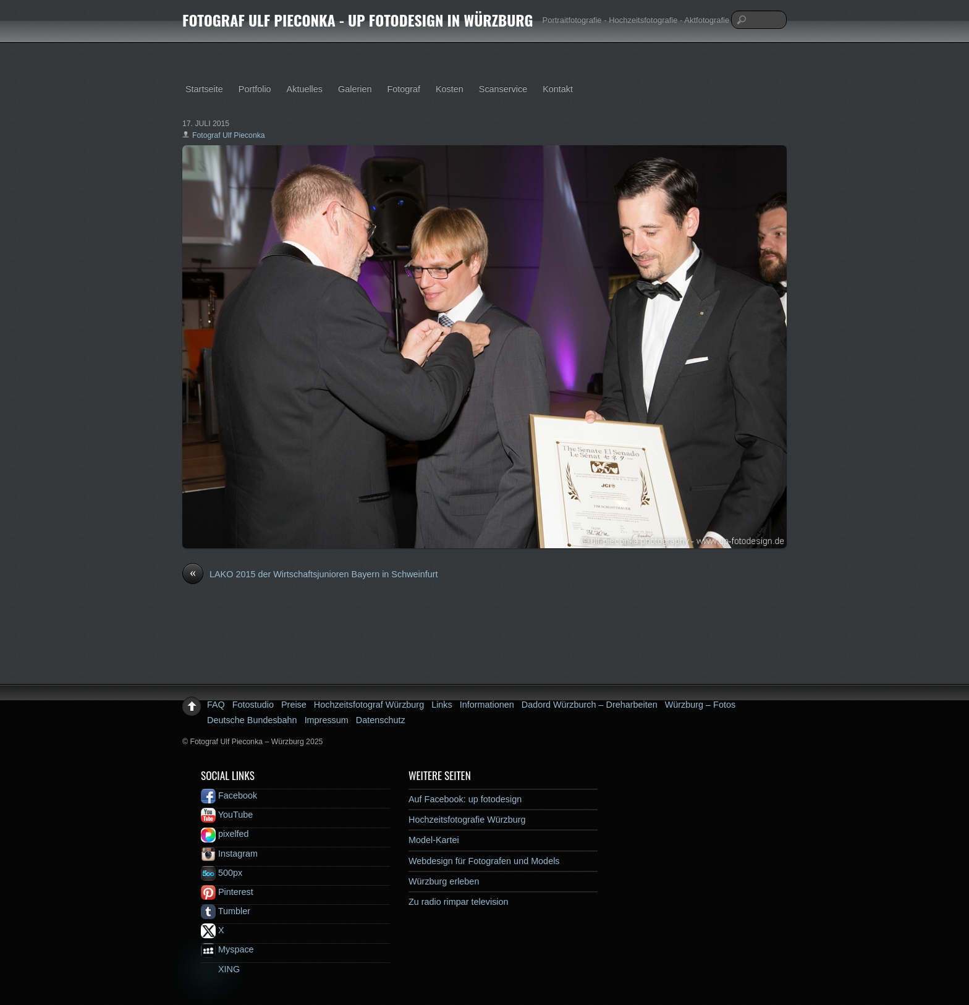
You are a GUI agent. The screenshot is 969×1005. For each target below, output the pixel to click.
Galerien (354, 89)
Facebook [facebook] (229, 795)
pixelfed (225, 834)
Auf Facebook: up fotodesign (465, 799)
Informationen (487, 705)
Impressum (327, 720)
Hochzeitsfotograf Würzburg (369, 705)
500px (221, 873)
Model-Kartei (433, 840)
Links (441, 705)
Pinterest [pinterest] (227, 892)
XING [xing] (220, 969)
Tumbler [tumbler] (225, 911)
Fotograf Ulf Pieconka (228, 135)
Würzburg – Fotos (700, 705)
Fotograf (403, 89)
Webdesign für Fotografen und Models (484, 861)
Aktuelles (305, 89)
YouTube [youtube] (227, 815)
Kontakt (558, 89)
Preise (294, 705)
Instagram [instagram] (229, 854)
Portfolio (255, 89)
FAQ (216, 705)
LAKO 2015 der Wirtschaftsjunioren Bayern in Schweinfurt (310, 575)
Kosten (449, 89)
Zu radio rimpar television (458, 902)
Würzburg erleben (443, 881)
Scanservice (503, 89)
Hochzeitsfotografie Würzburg (467, 820)
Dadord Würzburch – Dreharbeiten (590, 705)
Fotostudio (253, 705)
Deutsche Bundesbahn (252, 720)
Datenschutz (380, 720)
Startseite (204, 89)
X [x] (212, 930)
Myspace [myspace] (227, 949)
